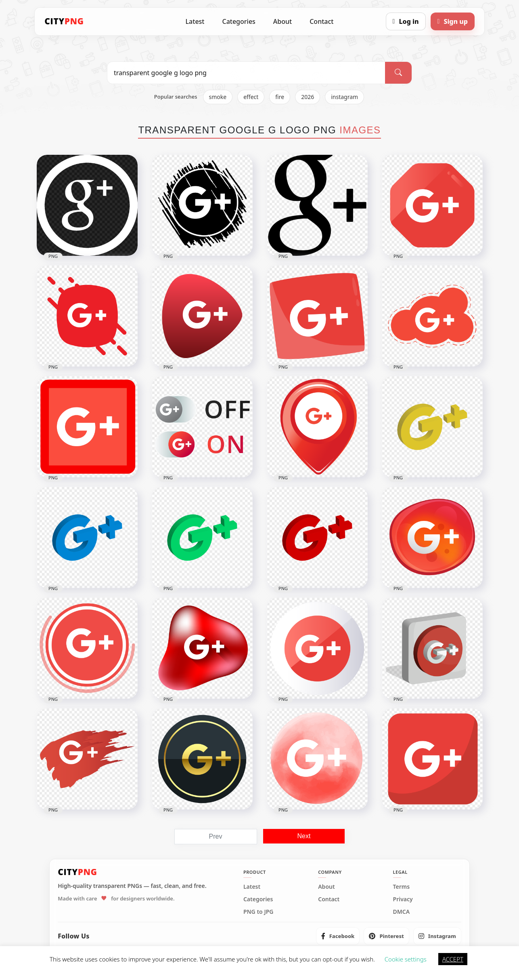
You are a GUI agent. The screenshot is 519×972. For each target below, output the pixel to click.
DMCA (401, 911)
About (282, 21)
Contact (321, 21)
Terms (401, 886)
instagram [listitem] (344, 97)
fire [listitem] (279, 97)
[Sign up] (453, 21)
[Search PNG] (246, 73)
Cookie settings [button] (406, 959)
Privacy (403, 899)
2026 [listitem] (307, 97)
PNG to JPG (258, 911)
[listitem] (338, 936)
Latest (195, 21)
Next (304, 836)
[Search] (398, 73)
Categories (238, 21)
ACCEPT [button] (452, 959)
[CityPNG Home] (64, 21)
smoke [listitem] (218, 97)
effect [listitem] (250, 97)
